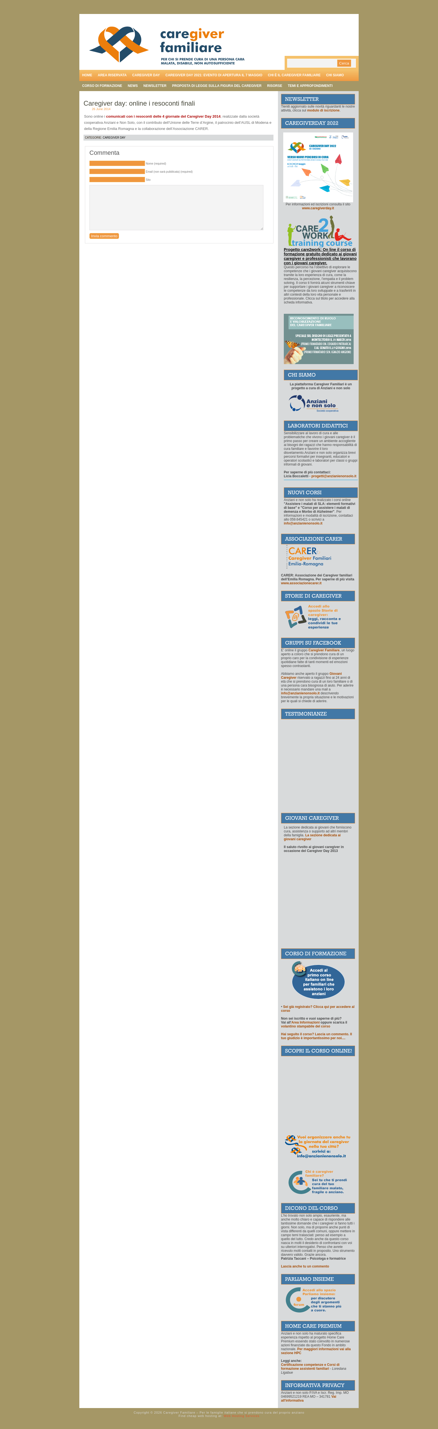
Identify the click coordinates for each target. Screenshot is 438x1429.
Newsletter (154, 86)
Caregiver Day (114, 137)
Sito (148, 179)
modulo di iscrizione (323, 110)
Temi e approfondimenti (310, 86)
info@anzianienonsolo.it (300, 693)
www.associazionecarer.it (301, 583)
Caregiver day (146, 75)
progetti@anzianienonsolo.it (333, 476)
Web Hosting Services (242, 1416)
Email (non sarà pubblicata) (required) (169, 171)
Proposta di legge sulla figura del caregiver (216, 86)
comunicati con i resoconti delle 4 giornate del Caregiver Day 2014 (163, 116)
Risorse (274, 86)
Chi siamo (335, 75)
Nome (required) (156, 163)
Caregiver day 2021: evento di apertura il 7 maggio (213, 75)
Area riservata (112, 75)
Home (87, 75)
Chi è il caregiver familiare (294, 75)
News (133, 86)
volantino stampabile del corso (305, 1026)
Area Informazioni (305, 1022)
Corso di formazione (102, 86)
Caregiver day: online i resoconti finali (139, 103)
